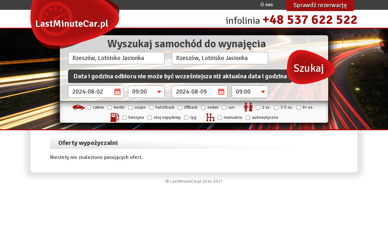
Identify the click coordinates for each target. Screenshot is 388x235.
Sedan (213, 107)
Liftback (191, 107)
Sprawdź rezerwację (320, 5)
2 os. (266, 107)
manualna (233, 117)
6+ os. (308, 107)
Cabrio (98, 107)
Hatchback (164, 107)
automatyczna (265, 117)
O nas (266, 4)
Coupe (140, 107)
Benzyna (136, 117)
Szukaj (308, 68)
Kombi (119, 107)
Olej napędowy (167, 117)
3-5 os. (286, 107)
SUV (231, 107)
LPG (193, 117)
